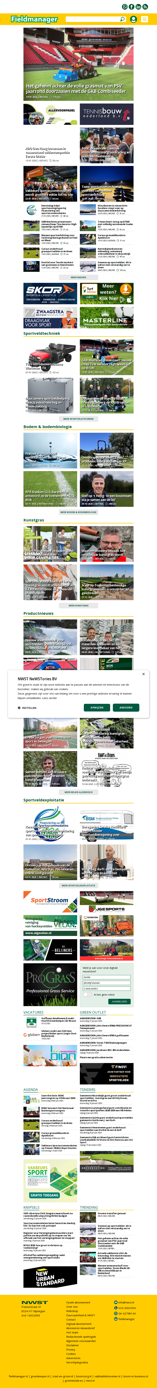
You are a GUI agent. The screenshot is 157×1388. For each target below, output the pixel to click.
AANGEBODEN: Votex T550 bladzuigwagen (103, 1042)
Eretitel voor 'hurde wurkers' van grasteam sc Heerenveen (57, 263)
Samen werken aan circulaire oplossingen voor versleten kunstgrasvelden (45, 776)
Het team (72, 1332)
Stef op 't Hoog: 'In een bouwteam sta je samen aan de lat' (107, 498)
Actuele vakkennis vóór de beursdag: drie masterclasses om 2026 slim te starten (114, 1255)
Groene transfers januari (112, 1213)
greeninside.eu (74, 1380)
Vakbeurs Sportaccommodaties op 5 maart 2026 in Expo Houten (59, 1147)
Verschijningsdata (77, 1362)
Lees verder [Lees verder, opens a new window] (49, 698)
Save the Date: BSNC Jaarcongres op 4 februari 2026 (58, 1097)
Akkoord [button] (126, 707)
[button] (27, 707)
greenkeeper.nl (40, 1376)
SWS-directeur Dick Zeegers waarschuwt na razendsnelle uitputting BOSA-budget (48, 1214)
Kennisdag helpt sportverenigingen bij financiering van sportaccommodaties (53, 209)
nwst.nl (90, 1380)
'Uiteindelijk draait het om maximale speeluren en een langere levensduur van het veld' (105, 644)
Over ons (72, 1306)
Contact (71, 1319)
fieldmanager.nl (18, 1376)
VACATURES (33, 1012)
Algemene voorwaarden (81, 1341)
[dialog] (78, 694)
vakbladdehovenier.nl (107, 1376)
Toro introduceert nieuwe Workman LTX (44, 366)
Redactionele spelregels (81, 1336)
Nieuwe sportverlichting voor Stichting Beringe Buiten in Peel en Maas (59, 238)
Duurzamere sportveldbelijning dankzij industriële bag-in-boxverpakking (47, 402)
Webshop (72, 1311)
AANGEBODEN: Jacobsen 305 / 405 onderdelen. (105, 1050)
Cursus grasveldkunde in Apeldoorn (111, 236)
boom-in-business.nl (135, 1376)
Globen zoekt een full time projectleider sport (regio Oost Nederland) (58, 1033)
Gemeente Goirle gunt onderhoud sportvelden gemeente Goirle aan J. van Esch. (106, 1119)
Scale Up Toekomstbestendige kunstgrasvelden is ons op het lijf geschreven (105, 589)
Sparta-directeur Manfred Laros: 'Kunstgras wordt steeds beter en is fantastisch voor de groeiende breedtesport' (49, 587)
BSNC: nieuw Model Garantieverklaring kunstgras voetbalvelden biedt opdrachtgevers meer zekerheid (105, 735)
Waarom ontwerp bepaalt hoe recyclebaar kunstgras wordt (103, 553)
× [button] (143, 674)
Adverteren (73, 1358)
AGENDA (30, 1089)
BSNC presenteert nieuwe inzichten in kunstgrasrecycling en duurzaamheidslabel (106, 152)
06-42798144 (127, 1313)
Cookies (71, 1354)
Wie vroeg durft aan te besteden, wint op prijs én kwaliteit (106, 871)
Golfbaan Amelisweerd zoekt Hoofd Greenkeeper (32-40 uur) (58, 1019)
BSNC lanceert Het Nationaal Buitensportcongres (57, 1109)
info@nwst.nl (126, 1302)
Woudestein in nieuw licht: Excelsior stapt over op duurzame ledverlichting (113, 208)
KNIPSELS (31, 1207)
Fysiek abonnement (78, 1302)
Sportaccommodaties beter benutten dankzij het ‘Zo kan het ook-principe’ (49, 1224)
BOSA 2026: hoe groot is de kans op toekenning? (42, 1246)
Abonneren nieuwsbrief (80, 1328)
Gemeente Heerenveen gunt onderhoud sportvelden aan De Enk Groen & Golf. (102, 1129)
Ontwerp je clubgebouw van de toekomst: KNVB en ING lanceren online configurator (49, 869)
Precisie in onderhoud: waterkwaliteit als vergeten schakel (45, 457)
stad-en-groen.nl (62, 1376)
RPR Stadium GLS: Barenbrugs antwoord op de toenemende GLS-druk (50, 496)
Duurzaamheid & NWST (80, 1315)
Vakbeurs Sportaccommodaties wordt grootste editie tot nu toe (49, 192)
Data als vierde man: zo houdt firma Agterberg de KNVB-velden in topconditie (106, 402)
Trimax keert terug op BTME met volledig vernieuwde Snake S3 (115, 224)
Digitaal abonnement (79, 1324)
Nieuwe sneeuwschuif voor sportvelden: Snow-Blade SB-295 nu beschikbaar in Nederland (48, 644)
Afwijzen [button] (97, 707)
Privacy (70, 1349)
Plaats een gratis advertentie (96, 1057)
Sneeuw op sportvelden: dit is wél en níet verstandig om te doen (114, 265)
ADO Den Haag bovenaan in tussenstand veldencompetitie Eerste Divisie (47, 152)
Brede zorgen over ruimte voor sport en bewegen (47, 739)
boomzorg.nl (83, 1376)
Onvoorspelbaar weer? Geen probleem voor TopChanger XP (104, 459)
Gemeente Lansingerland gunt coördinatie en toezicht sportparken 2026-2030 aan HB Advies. (106, 1109)
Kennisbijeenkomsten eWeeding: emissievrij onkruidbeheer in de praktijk (114, 251)
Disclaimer (72, 1345)
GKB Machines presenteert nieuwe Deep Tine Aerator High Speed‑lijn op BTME (59, 224)
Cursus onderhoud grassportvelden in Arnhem (56, 250)
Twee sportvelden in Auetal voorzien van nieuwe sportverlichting (101, 191)
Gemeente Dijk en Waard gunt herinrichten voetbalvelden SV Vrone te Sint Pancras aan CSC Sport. (106, 1140)
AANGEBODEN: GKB (90, 1018)
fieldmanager (127, 1319)
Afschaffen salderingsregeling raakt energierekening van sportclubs (44, 1256)
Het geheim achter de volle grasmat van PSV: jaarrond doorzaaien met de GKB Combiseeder (76, 88)
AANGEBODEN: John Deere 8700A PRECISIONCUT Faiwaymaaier (106, 1027)
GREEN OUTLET (93, 1012)
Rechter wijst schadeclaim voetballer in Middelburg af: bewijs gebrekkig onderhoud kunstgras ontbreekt (106, 774)
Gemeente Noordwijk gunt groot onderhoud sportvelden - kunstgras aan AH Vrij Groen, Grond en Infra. (105, 1098)
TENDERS (87, 1089)
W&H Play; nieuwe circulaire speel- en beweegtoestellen (49, 553)
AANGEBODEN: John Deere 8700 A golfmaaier (104, 1035)
